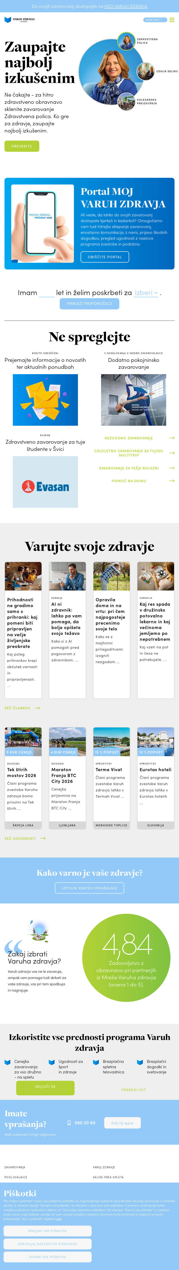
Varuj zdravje (104, 1167)
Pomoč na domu (129, 480)
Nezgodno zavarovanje (129, 437)
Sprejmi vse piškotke (47, 1231)
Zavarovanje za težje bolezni (129, 467)
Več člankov (17, 707)
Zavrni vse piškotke (47, 1257)
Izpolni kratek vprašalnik (89, 888)
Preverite (22, 146)
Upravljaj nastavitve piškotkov (47, 1244)
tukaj (58, 1219)
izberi (143, 292)
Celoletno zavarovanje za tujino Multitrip (128, 452)
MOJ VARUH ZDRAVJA (125, 6)
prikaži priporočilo (89, 304)
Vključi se (45, 1086)
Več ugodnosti (20, 838)
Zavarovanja (14, 1167)
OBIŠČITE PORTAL (105, 256)
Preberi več (134, 1089)
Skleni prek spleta (108, 1177)
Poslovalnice (16, 1177)
